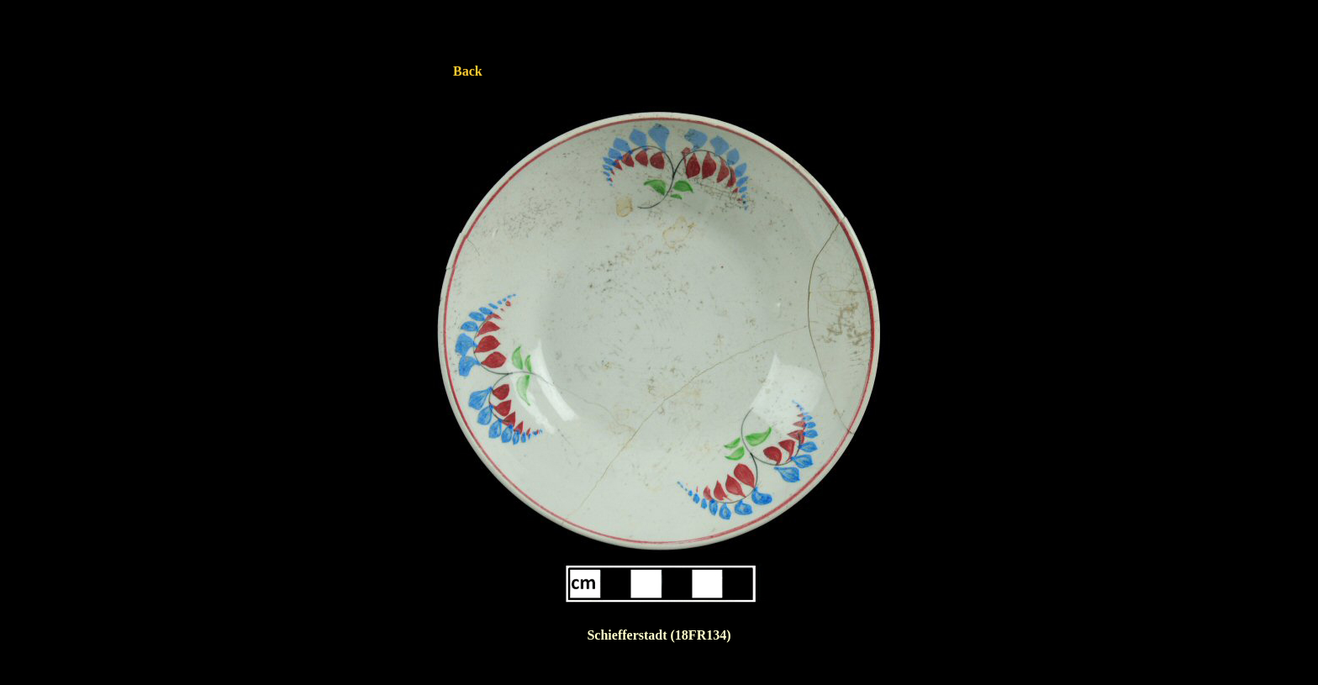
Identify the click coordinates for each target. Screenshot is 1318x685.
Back (467, 71)
